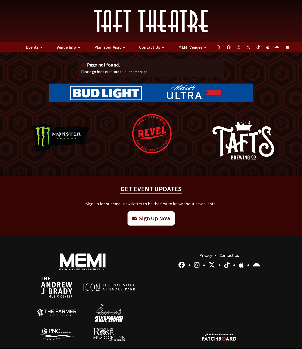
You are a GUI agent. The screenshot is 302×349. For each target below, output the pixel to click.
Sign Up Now (151, 218)
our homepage (135, 71)
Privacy (206, 255)
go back (98, 71)
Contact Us (229, 255)
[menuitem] (34, 47)
